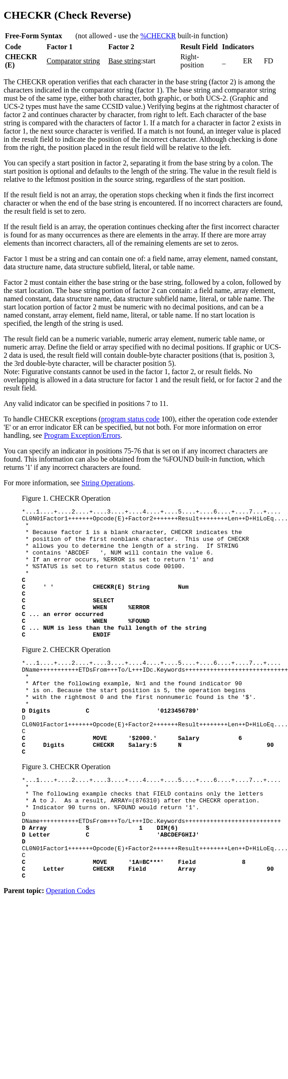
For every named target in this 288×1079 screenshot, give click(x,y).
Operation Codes (70, 956)
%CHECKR (158, 36)
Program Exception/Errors (82, 435)
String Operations (107, 483)
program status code (130, 419)
